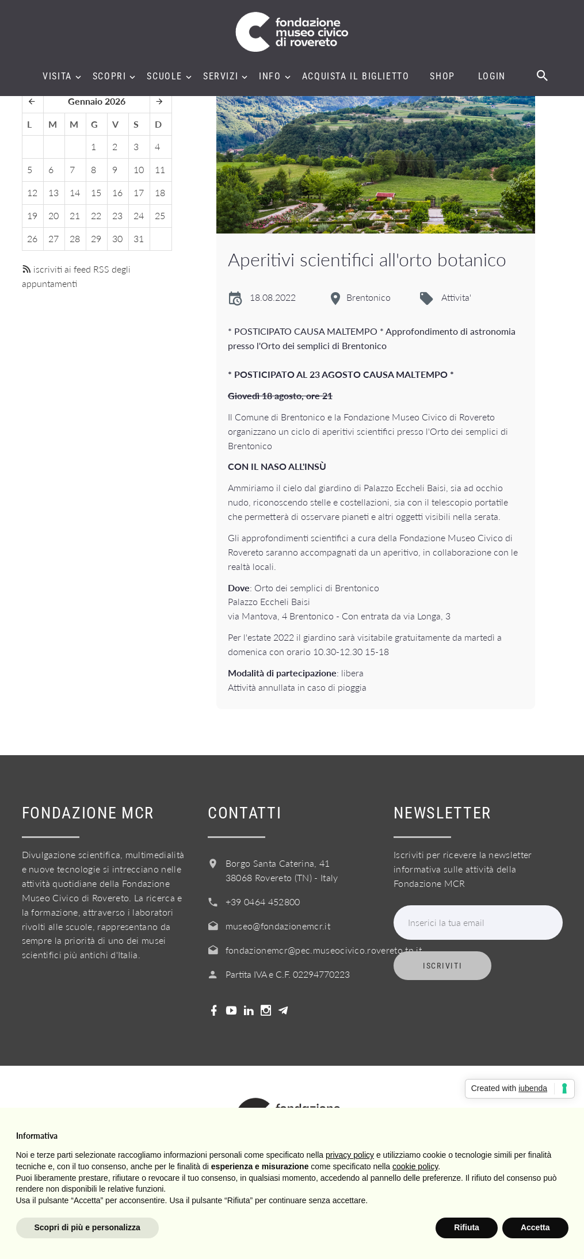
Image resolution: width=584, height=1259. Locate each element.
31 (138, 238)
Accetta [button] (535, 1227)
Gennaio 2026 (96, 100)
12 (32, 192)
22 (96, 215)
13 (53, 192)
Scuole (164, 76)
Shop (442, 76)
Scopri (110, 76)
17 (138, 192)
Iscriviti (442, 965)
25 (160, 215)
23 (117, 215)
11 (160, 169)
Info (270, 76)
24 (138, 215)
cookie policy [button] (415, 1166)
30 (117, 238)
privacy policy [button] (350, 1154)
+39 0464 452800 (263, 901)
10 (138, 169)
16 (117, 192)
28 (75, 238)
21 (75, 215)
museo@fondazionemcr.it (278, 925)
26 (32, 238)
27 (53, 238)
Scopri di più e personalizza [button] (87, 1227)
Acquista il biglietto (356, 76)
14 (75, 192)
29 (96, 238)
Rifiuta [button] (466, 1227)
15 (96, 192)
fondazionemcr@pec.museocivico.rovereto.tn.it (324, 949)
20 (53, 215)
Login (492, 76)
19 (32, 215)
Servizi (220, 76)
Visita (57, 76)
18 (160, 192)
